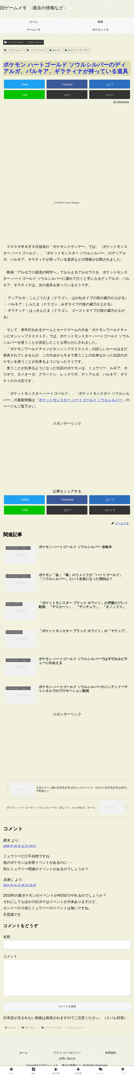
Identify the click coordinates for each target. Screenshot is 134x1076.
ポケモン (56, 50)
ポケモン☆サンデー (77, 50)
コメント (10, 957)
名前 (6, 937)
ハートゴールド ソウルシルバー (23, 42)
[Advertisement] (67, 134)
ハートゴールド (36, 50)
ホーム (23, 1059)
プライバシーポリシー (67, 1059)
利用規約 (110, 1059)
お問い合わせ (67, 1065)
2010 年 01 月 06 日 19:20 (19, 885)
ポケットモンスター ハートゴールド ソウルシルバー (80, 400)
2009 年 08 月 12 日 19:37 (19, 846)
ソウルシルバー (13, 50)
